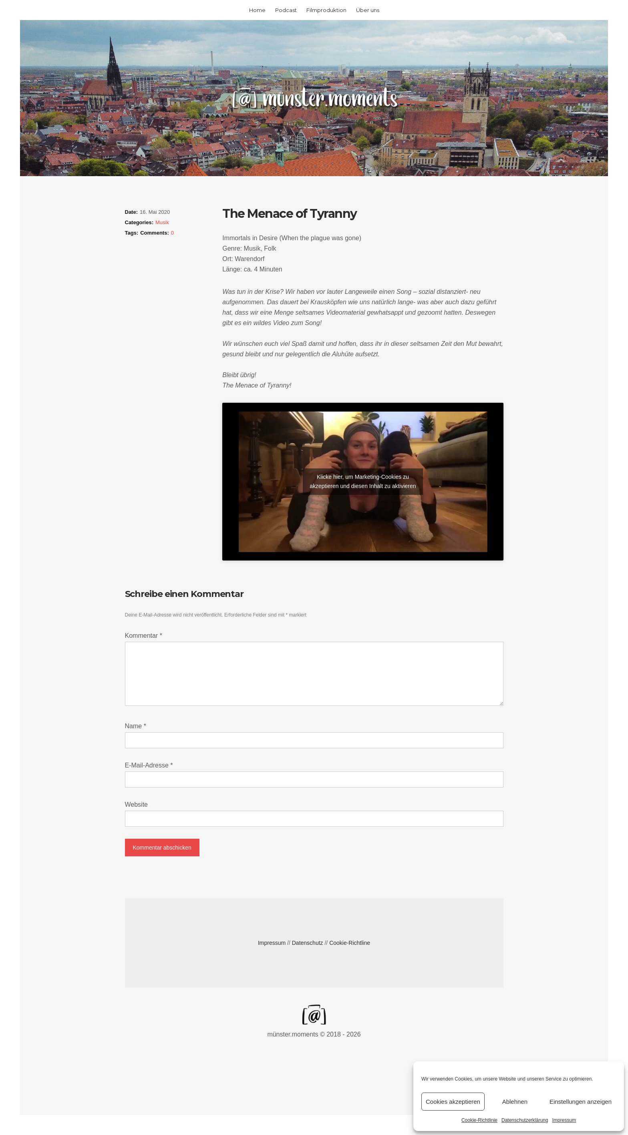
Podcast (286, 10)
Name (135, 726)
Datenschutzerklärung (524, 1120)
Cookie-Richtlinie (479, 1120)
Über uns (367, 10)
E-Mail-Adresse (149, 765)
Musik (162, 222)
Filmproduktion (326, 10)
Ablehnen (514, 1101)
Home (257, 10)
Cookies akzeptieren (453, 1101)
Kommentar (143, 635)
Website (136, 804)
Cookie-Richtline (349, 943)
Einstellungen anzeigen (581, 1101)
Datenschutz (307, 943)
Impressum (564, 1120)
